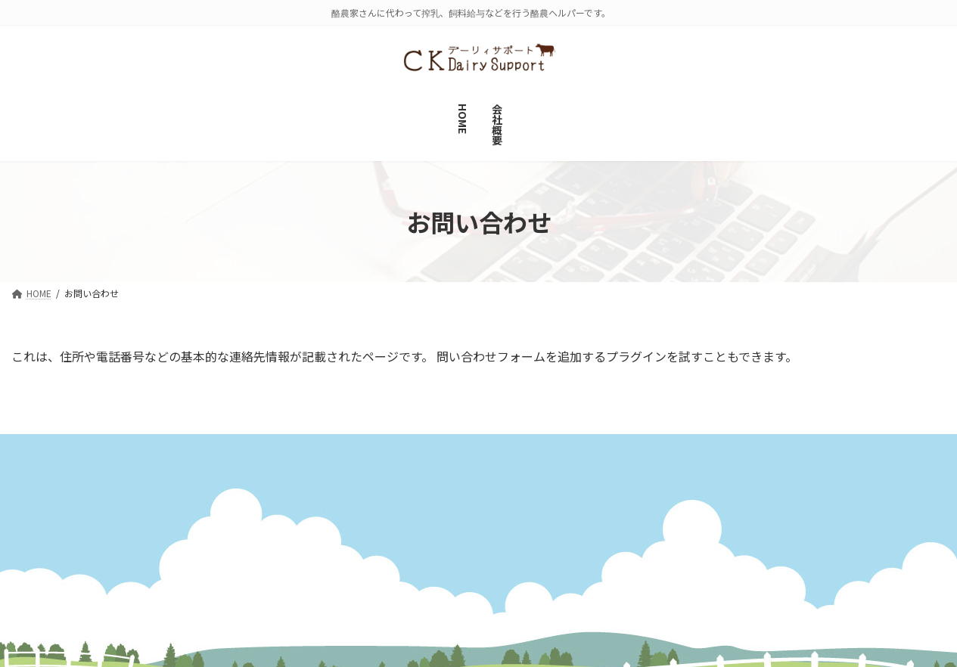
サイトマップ (138, 450)
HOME (352, 532)
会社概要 (50, 450)
